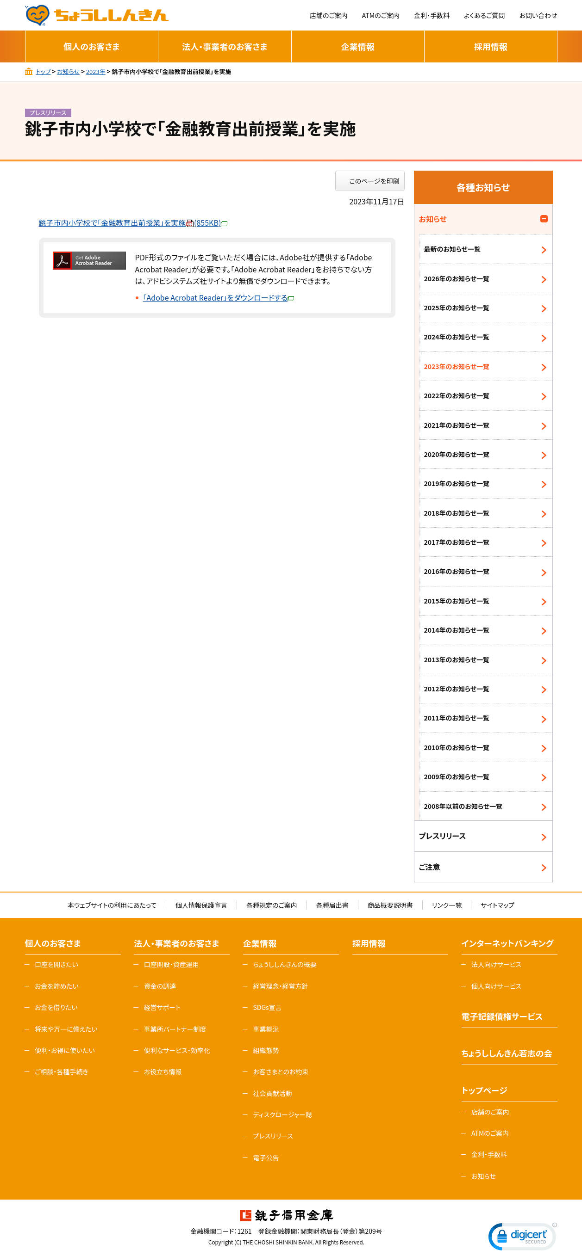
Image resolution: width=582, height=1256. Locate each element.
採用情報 (490, 46)
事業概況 (266, 1029)
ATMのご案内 (381, 15)
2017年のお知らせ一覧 (457, 542)
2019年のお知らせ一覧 (457, 483)
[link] (522, 1238)
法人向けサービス (496, 964)
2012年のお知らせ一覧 (457, 688)
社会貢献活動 (272, 1093)
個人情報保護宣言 (201, 905)
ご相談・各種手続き (61, 1071)
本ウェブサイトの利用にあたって (112, 905)
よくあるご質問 (484, 15)
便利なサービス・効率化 (177, 1050)
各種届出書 (332, 905)
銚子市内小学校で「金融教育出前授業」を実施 (133, 222)
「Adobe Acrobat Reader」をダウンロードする (218, 297)
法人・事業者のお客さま (224, 46)
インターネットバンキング (508, 943)
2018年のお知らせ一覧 (457, 512)
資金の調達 (160, 986)
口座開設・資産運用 (171, 964)
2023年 (96, 71)
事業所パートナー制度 (175, 1029)
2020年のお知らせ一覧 (457, 454)
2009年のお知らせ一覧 (457, 776)
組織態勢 (266, 1050)
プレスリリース (442, 835)
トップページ (484, 1090)
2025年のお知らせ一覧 (457, 307)
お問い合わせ (538, 15)
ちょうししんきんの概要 (284, 964)
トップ (43, 71)
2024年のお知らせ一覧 (457, 336)
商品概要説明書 (390, 905)
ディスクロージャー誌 (282, 1114)
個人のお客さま (91, 46)
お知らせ (68, 71)
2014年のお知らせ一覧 (457, 629)
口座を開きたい (56, 964)
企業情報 (358, 46)
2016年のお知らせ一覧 (457, 571)
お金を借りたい (56, 1007)
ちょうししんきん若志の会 (507, 1053)
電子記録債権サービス (502, 1016)
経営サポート (162, 1007)
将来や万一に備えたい (66, 1029)
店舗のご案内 (329, 15)
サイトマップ (497, 905)
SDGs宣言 (267, 1007)
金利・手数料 (432, 15)
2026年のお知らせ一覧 (457, 278)
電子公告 (266, 1157)
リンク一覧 (447, 905)
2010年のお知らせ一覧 (457, 747)
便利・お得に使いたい (65, 1050)
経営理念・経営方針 (280, 986)
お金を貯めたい (57, 986)
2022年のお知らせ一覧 (457, 395)
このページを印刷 (375, 180)
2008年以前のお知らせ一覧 (463, 806)
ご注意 (429, 866)
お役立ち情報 (163, 1071)
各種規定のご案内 (271, 905)
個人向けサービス (496, 986)
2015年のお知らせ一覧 (457, 600)
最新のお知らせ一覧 (452, 248)
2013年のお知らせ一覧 (457, 659)
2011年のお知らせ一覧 (457, 717)
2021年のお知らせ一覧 (457, 425)
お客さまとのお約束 (280, 1071)
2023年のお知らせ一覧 (457, 366)
